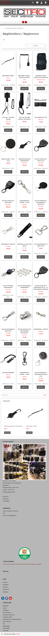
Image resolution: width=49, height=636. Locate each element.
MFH (24, 79)
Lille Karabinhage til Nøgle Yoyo (41, 245)
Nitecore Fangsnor (8, 372)
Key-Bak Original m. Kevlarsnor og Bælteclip (41, 202)
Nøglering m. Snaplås (8, 244)
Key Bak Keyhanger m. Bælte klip (8, 330)
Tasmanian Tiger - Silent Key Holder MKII (41, 76)
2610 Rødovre (6, 501)
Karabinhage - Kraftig (41, 329)
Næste (44, 395)
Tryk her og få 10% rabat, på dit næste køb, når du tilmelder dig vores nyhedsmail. (22, 564)
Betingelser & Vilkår (7, 617)
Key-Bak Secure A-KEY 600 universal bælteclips (24, 330)
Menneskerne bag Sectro (8, 614)
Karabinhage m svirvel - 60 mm (24, 201)
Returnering (5, 630)
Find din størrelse (7, 621)
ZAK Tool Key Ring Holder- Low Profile (24, 118)
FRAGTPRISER (6, 628)
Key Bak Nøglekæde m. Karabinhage (24, 286)
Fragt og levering (7, 612)
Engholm (24, 204)
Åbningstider (6, 605)
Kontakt (5, 608)
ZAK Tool (8, 121)
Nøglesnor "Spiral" (8, 75)
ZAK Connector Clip (41, 117)
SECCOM (24, 163)
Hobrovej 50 (6, 498)
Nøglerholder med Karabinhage (24, 160)
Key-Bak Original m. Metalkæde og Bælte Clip (40, 374)
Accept (17, 634)
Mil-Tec (8, 78)
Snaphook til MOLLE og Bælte (24, 245)
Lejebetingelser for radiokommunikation (12, 619)
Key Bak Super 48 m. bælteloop (8, 201)
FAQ (4, 623)
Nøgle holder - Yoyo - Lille (8, 160)
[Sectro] (24, 13)
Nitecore (8, 374)
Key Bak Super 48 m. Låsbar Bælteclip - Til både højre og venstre (41, 287)
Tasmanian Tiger (41, 79)
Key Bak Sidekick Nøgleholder (8, 286)
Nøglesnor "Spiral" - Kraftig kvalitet (24, 76)
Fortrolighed (5, 610)
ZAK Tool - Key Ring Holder (8, 118)
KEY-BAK (41, 163)
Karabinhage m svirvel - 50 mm (24, 373)
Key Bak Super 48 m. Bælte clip (41, 160)
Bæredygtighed (6, 626)
